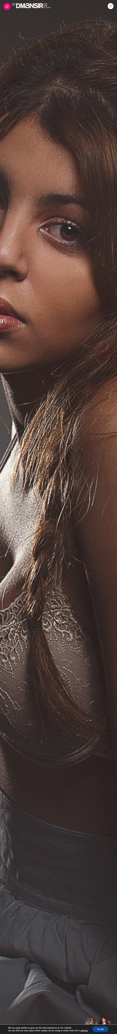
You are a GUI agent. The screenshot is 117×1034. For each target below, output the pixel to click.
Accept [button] (101, 1029)
